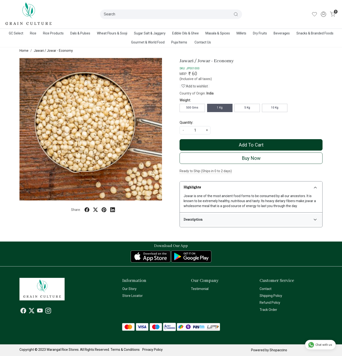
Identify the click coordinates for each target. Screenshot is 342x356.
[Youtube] (40, 311)
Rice (33, 33)
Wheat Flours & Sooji (112, 33)
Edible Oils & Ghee (185, 33)
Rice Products (53, 33)
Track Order (268, 310)
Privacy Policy (152, 349)
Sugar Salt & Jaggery (150, 33)
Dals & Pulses (80, 33)
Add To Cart (251, 145)
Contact (265, 289)
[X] (31, 311)
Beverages (282, 33)
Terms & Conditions (125, 349)
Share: (76, 210)
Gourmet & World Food (148, 42)
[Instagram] (48, 311)
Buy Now (251, 158)
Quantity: (186, 122)
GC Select (16, 33)
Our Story (129, 289)
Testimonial (200, 289)
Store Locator (132, 296)
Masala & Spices (217, 33)
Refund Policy (270, 302)
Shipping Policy (271, 296)
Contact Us (203, 42)
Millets (241, 33)
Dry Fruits (260, 33)
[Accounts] (323, 14)
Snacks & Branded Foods (314, 33)
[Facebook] (23, 311)
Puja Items (179, 42)
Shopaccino (278, 350)
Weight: (185, 100)
